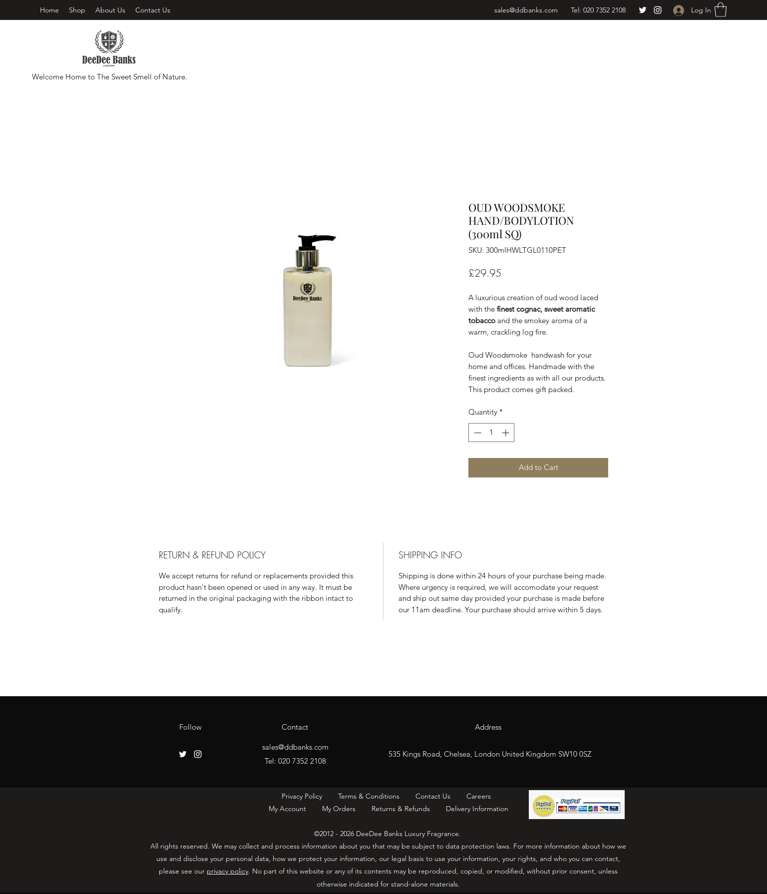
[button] (721, 9)
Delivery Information (477, 808)
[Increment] (506, 433)
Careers (480, 796)
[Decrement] (476, 433)
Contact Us (430, 796)
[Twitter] (643, 10)
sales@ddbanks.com (526, 9)
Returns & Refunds (402, 808)
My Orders (339, 808)
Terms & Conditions (369, 796)
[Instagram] (658, 10)
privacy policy (227, 871)
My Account (290, 808)
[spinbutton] (491, 433)
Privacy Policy (302, 796)
